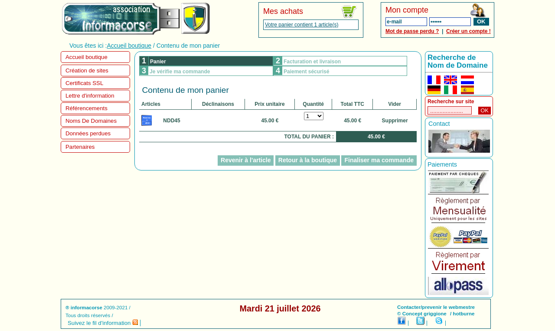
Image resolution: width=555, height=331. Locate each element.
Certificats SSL (84, 83)
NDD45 (171, 121)
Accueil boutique (129, 45)
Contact (439, 123)
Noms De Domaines (91, 121)
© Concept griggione (422, 313)
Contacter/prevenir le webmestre (436, 307)
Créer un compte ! (468, 31)
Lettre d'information (89, 95)
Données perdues (88, 133)
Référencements (86, 108)
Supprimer (395, 121)
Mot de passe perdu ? (412, 31)
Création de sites (86, 70)
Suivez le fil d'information (103, 323)
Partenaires (80, 147)
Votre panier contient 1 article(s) (301, 25)
